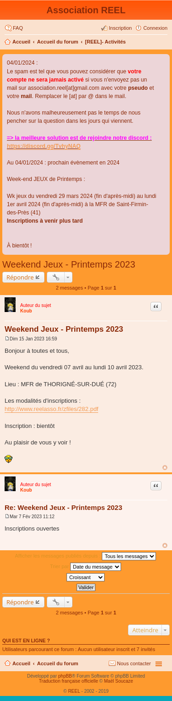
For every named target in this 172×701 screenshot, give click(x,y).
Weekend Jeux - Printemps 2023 (68, 264)
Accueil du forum (57, 41)
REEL (74, 691)
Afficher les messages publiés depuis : (85, 556)
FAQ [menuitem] (18, 28)
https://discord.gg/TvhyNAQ (44, 146)
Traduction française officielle (68, 681)
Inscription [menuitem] (120, 28)
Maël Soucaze (118, 681)
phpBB (65, 676)
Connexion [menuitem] (155, 28)
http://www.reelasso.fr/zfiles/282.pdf (51, 408)
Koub (26, 310)
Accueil (21, 41)
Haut (164, 467)
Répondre (20, 277)
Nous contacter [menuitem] (134, 663)
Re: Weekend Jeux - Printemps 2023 (63, 507)
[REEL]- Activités (105, 41)
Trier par (85, 567)
